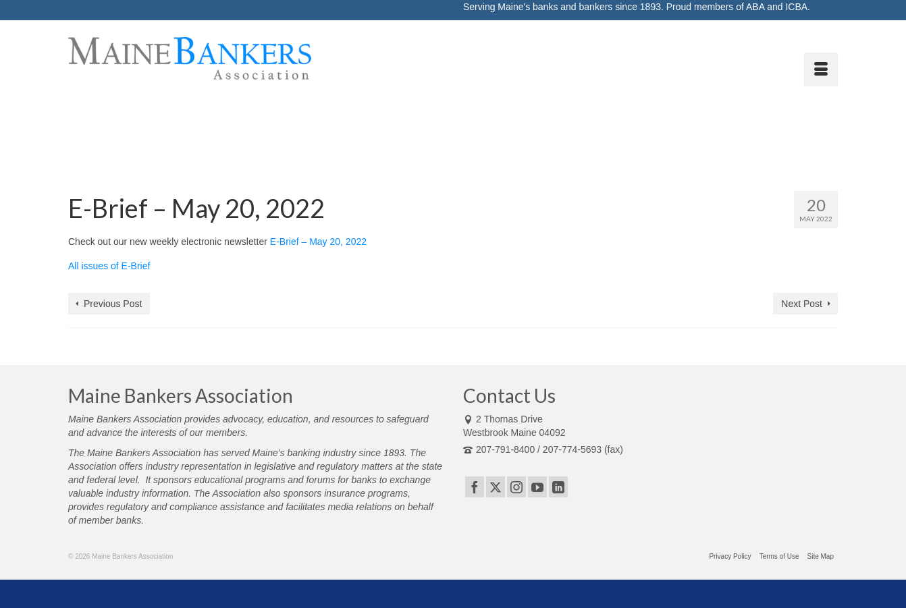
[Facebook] (474, 486)
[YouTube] (537, 486)
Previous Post (113, 303)
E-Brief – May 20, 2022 (318, 241)
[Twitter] (495, 486)
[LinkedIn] (558, 486)
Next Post (801, 303)
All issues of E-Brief (109, 265)
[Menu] (821, 69)
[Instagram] (516, 486)
